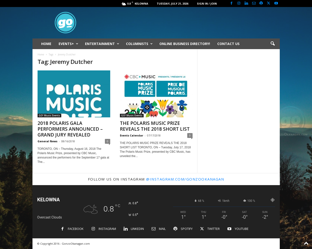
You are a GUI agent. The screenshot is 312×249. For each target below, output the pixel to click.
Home (41, 54)
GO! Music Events (49, 115)
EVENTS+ (68, 43)
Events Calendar (131, 135)
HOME (46, 43)
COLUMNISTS (139, 43)
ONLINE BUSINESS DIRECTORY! (184, 43)
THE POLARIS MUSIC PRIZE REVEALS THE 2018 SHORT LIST (155, 126)
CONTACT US (228, 43)
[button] (272, 43)
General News (47, 141)
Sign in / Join (207, 3)
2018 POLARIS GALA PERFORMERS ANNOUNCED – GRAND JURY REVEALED (70, 129)
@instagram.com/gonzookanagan (185, 179)
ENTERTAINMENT (102, 43)
